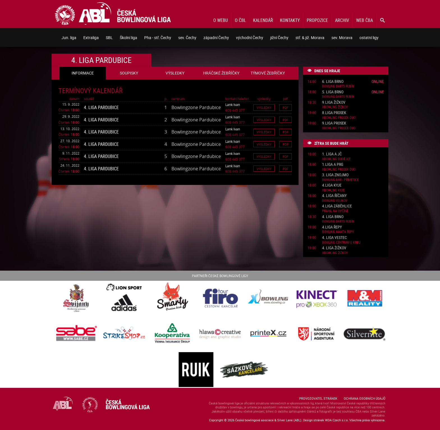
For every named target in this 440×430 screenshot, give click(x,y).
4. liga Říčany (334, 195)
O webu (220, 20)
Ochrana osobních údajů (364, 398)
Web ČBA (364, 20)
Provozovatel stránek (318, 398)
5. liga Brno (332, 92)
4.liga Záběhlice (337, 206)
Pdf (285, 107)
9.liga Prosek (334, 123)
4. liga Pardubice (101, 107)
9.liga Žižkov (333, 102)
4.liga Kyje (332, 185)
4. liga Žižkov (334, 248)
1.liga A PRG (332, 164)
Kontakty (290, 20)
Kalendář (263, 20)
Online (378, 81)
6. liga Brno (332, 81)
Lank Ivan (232, 104)
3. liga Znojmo (335, 175)
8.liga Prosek (334, 112)
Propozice (317, 20)
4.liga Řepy (332, 227)
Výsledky (264, 107)
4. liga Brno (332, 216)
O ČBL (240, 20)
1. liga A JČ (332, 154)
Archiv (342, 20)
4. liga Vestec (334, 237)
